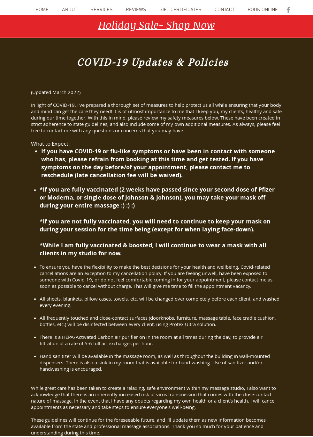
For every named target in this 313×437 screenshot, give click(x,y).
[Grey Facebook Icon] (288, 10)
